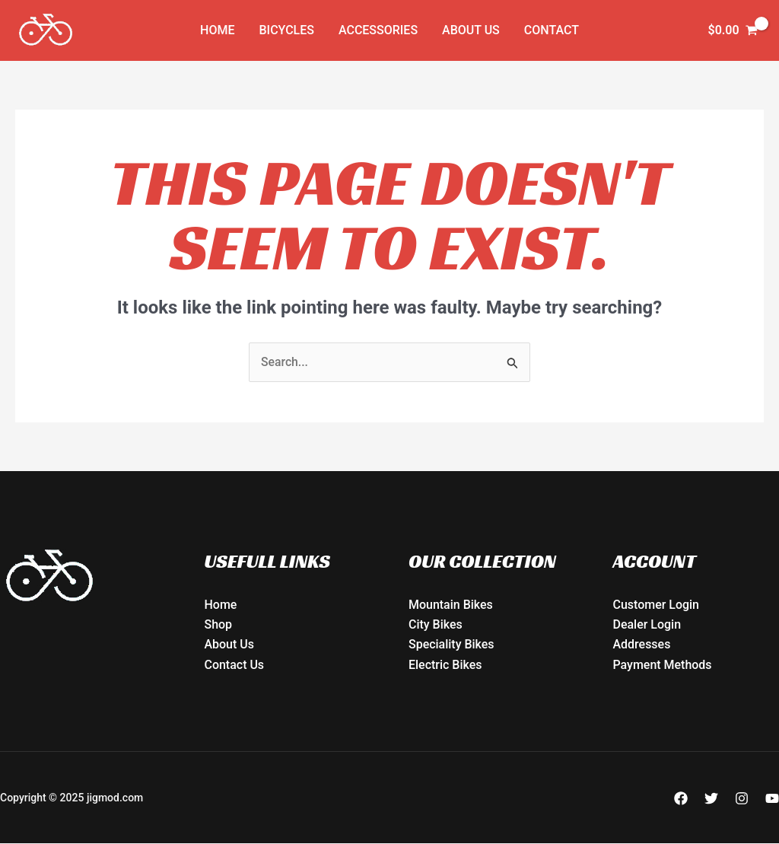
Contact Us (235, 665)
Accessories (378, 30)
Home (217, 30)
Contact (551, 30)
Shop (219, 625)
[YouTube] (772, 798)
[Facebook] (681, 798)
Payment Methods (662, 665)
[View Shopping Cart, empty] (732, 30)
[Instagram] (742, 798)
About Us (471, 30)
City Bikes (436, 625)
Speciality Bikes (451, 645)
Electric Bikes (445, 665)
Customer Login (656, 604)
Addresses (642, 645)
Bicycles (286, 30)
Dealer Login (647, 625)
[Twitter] (711, 798)
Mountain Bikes (451, 604)
